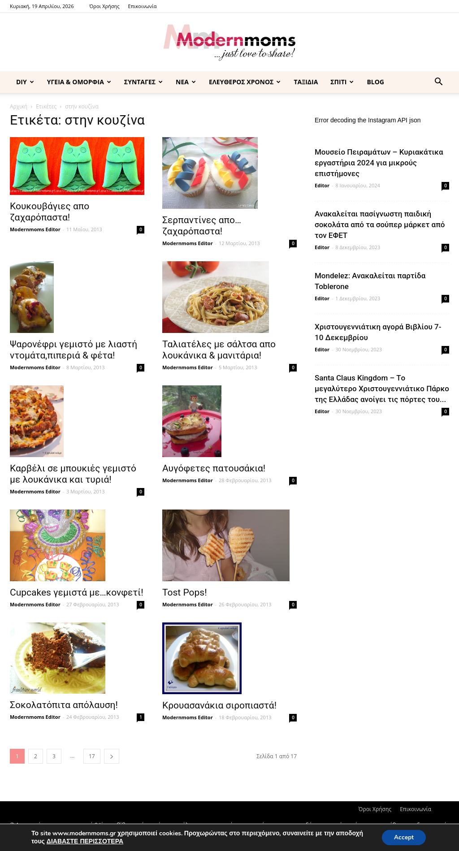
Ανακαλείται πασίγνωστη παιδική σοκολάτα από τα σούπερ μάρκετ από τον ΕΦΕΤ (380, 224)
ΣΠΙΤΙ (342, 82)
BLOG (375, 82)
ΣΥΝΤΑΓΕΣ (143, 82)
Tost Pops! (184, 592)
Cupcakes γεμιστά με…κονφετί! (76, 592)
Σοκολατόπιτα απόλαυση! (64, 705)
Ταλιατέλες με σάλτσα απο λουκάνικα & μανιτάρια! (219, 350)
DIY (25, 82)
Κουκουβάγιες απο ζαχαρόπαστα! (49, 212)
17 (92, 756)
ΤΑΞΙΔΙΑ (306, 82)
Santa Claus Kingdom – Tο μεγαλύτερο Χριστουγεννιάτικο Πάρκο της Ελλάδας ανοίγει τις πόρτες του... (382, 388)
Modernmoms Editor (35, 229)
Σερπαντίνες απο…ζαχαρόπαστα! (201, 226)
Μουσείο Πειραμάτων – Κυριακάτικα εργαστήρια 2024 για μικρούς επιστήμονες (379, 162)
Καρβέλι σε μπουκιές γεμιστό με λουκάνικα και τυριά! (73, 474)
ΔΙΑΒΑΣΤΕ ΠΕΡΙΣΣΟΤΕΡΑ (85, 841)
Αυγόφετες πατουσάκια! (213, 468)
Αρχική (18, 106)
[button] (438, 82)
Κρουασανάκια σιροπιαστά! (219, 705)
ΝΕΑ (186, 82)
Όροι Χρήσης (104, 6)
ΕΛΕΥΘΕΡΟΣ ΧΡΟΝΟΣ (245, 82)
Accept (402, 837)
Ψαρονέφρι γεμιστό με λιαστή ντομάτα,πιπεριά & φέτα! (73, 350)
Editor (322, 185)
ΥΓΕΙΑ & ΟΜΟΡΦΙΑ (79, 82)
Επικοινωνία (142, 6)
